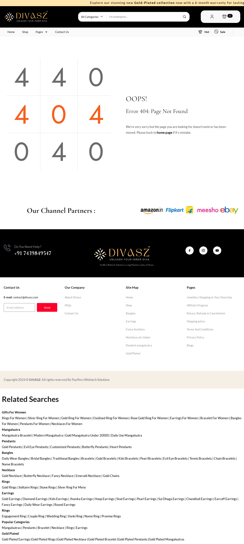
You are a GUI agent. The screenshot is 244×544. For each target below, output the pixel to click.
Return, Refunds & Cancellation (206, 313)
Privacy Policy (195, 337)
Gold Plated (133, 353)
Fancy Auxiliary (135, 329)
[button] (92, 17)
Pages (42, 32)
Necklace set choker (138, 337)
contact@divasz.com (25, 297)
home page (164, 132)
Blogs (190, 345)
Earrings (131, 321)
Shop (25, 32)
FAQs (68, 305)
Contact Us (62, 32)
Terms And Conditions (200, 329)
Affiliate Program (197, 305)
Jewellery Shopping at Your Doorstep (209, 297)
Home (11, 32)
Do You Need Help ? (27, 247)
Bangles (131, 313)
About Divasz (73, 297)
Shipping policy (196, 321)
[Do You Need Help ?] (7, 248)
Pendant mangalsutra (139, 345)
